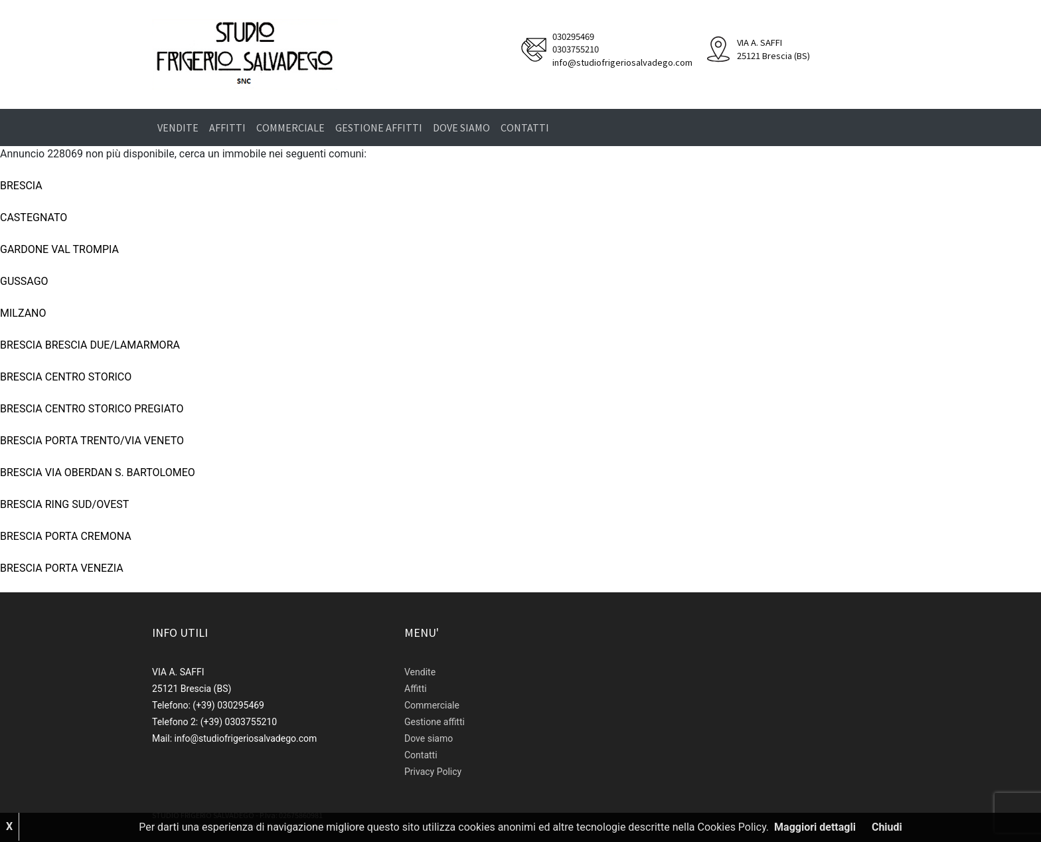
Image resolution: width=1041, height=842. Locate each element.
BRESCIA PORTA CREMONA (65, 536)
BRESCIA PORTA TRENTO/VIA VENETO (92, 440)
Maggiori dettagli (815, 827)
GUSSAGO (24, 281)
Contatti (525, 127)
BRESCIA (21, 185)
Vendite (178, 127)
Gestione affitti (378, 127)
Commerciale (290, 127)
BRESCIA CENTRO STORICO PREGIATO (91, 408)
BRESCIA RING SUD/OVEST (64, 504)
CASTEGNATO (33, 217)
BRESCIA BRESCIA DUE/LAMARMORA (90, 345)
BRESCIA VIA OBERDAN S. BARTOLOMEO (97, 472)
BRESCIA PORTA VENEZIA (61, 568)
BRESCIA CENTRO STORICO (65, 377)
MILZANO (23, 313)
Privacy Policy (432, 771)
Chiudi (887, 827)
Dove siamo (461, 127)
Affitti (227, 127)
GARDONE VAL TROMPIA (59, 249)
